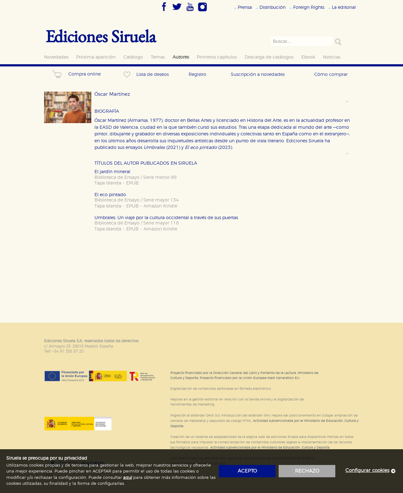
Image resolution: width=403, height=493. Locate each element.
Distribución (272, 7)
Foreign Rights (308, 7)
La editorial (344, 7)
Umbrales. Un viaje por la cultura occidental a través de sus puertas (166, 217)
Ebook (308, 57)
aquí (127, 478)
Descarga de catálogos (269, 57)
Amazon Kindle (160, 206)
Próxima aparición (96, 57)
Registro (197, 74)
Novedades (56, 57)
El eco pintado (110, 194)
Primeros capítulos (217, 57)
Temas (158, 57)
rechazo (307, 471)
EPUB (132, 183)
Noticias (331, 57)
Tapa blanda (107, 183)
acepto (247, 471)
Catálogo (133, 57)
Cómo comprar (331, 74)
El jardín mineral (112, 171)
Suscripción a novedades (258, 74)
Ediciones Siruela (101, 36)
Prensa (245, 7)
